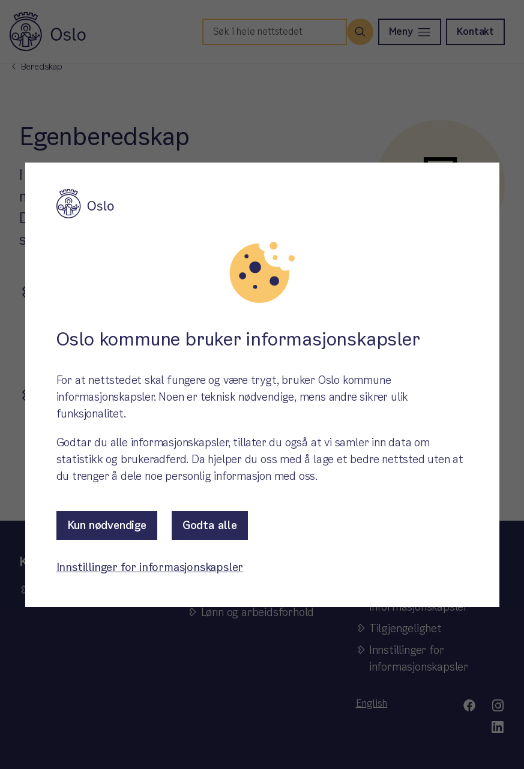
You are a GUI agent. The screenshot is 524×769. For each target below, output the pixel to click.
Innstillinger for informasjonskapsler (150, 567)
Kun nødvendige (106, 525)
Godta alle (209, 525)
